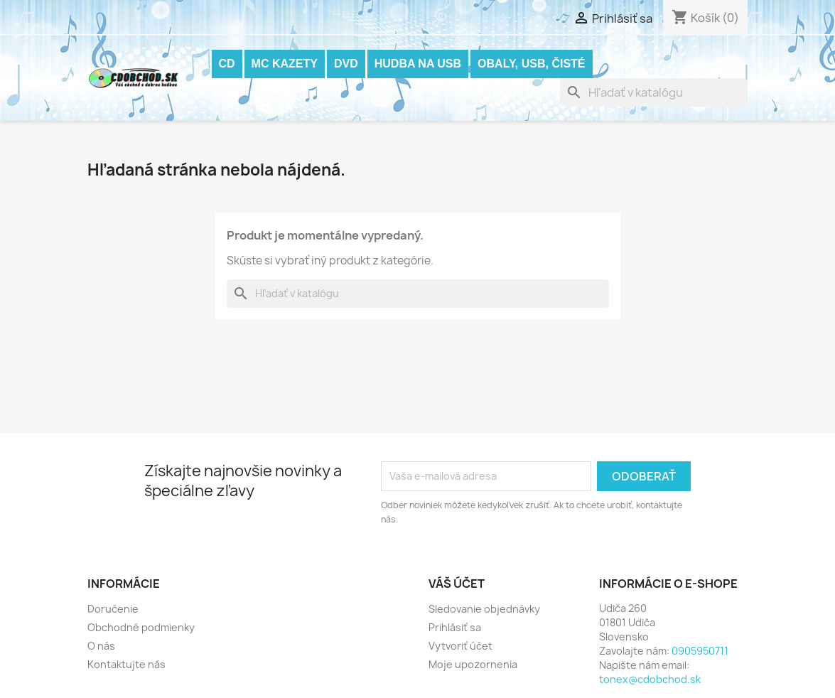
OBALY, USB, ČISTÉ (531, 64)
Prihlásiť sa (455, 627)
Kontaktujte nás (126, 664)
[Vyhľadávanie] (654, 92)
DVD (346, 64)
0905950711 (700, 650)
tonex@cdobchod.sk (650, 679)
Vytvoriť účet (460, 646)
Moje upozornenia (473, 664)
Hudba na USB (418, 64)
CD (227, 64)
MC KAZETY (285, 64)
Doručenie (113, 609)
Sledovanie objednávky (484, 609)
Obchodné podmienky (141, 627)
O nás (101, 646)
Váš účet (457, 583)
